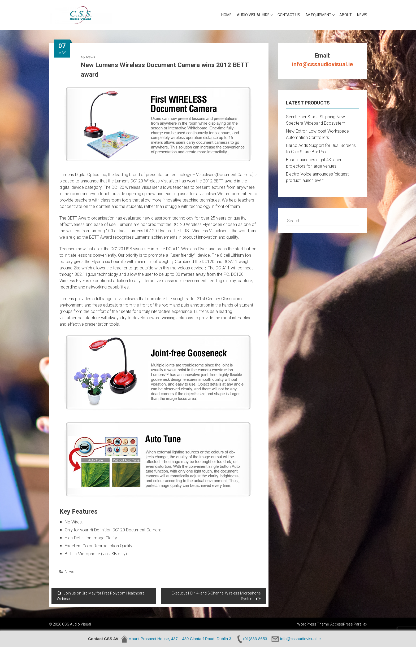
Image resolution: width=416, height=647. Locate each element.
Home (226, 15)
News (362, 15)
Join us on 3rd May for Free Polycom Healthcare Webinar (100, 596)
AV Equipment (318, 15)
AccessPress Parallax (348, 624)
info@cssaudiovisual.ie (322, 64)
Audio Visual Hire (253, 15)
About (345, 15)
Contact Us (289, 15)
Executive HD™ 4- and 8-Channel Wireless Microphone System (216, 596)
